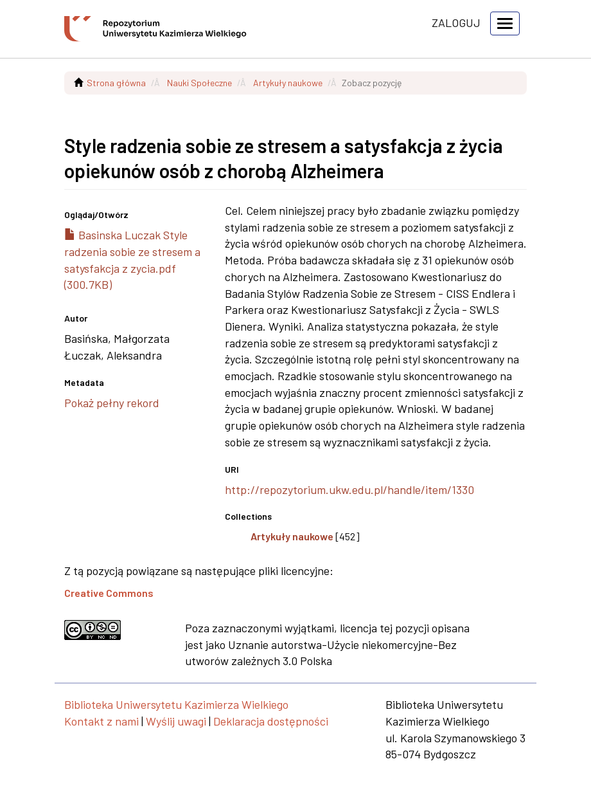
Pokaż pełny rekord (111, 403)
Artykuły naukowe (287, 82)
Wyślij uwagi (176, 721)
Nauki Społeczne (199, 82)
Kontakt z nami (101, 721)
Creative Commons (109, 593)
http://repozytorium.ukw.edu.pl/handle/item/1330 (349, 489)
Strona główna (116, 82)
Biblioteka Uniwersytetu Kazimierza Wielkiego (176, 704)
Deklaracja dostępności (270, 721)
